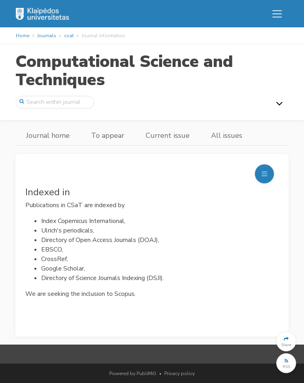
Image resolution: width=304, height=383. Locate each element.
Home (22, 35)
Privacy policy (179, 373)
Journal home (48, 135)
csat (69, 35)
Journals (46, 35)
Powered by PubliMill (132, 373)
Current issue (168, 135)
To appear (107, 135)
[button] (286, 341)
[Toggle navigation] (277, 14)
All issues (226, 135)
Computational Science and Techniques (124, 70)
